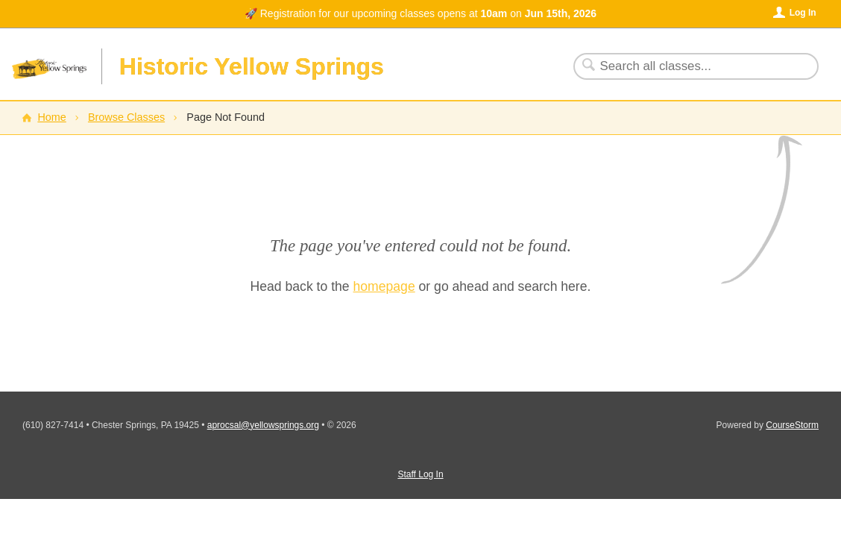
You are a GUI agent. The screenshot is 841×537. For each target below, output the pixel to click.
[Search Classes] (687, 66)
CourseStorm (792, 425)
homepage (384, 286)
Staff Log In (420, 474)
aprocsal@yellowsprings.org (263, 425)
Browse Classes (126, 117)
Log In (803, 12)
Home (51, 117)
